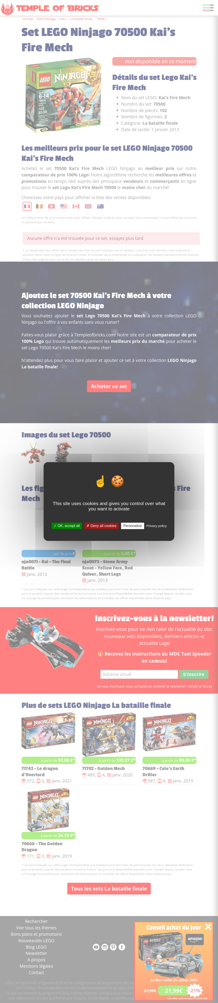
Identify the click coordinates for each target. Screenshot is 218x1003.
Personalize (132, 526)
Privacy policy (156, 526)
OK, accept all (67, 526)
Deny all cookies (101, 526)
